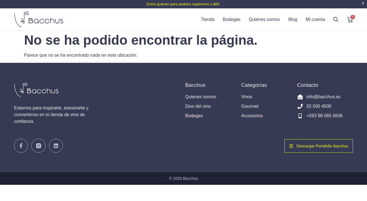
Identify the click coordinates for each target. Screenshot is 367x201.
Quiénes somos (264, 19)
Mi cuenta (315, 19)
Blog (292, 19)
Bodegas (231, 19)
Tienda (207, 19)
